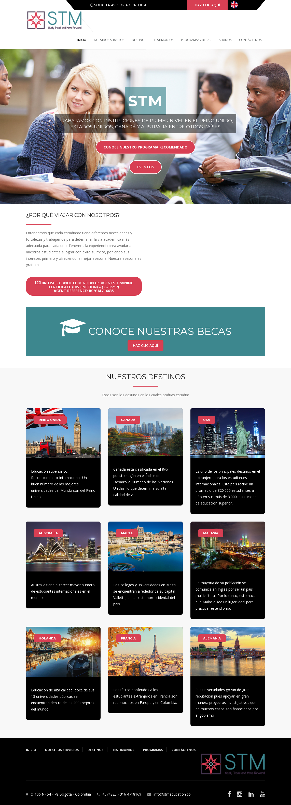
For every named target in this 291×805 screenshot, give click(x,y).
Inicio (81, 40)
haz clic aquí (207, 5)
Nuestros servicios (109, 40)
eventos (145, 166)
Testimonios (163, 40)
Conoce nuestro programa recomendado (145, 146)
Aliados (225, 40)
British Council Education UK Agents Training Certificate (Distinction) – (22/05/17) (84, 286)
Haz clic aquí (145, 345)
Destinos (139, 40)
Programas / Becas (196, 40)
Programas (153, 750)
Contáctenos (250, 40)
